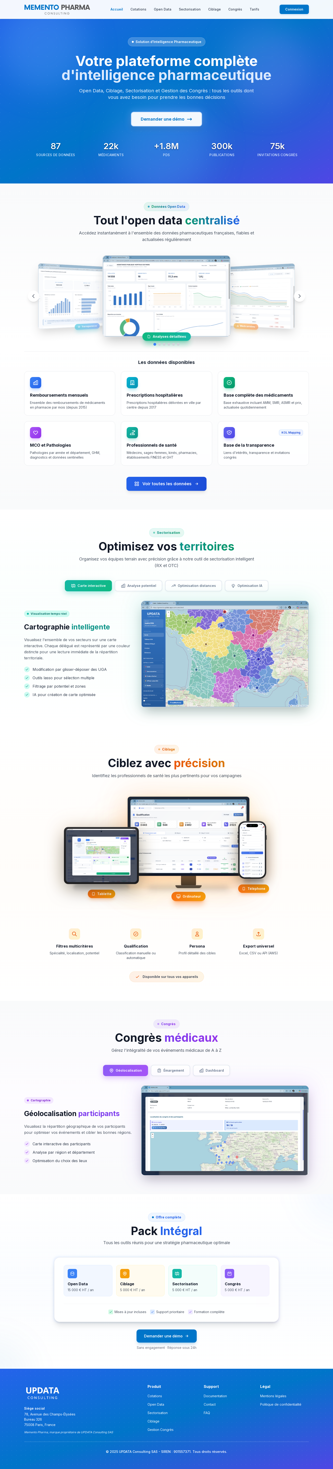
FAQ (207, 1413)
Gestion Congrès (161, 1430)
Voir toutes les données (166, 484)
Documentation (215, 1396)
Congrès (235, 9)
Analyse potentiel (138, 585)
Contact (210, 1404)
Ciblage (214, 9)
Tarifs (254, 9)
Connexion (294, 9)
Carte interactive (88, 585)
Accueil (117, 9)
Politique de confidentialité (280, 1404)
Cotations (138, 9)
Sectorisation (190, 9)
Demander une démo (166, 119)
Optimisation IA (246, 585)
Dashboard (211, 1070)
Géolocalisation (125, 1070)
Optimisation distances (193, 585)
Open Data (162, 9)
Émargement (170, 1070)
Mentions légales (273, 1396)
